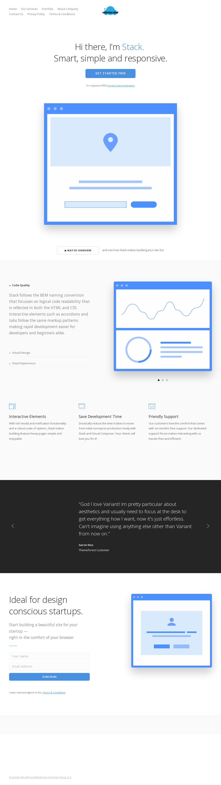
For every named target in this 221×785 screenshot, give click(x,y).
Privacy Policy (36, 14)
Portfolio (47, 9)
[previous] (13, 526)
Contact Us (16, 14)
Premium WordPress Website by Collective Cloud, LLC (40, 777)
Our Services (29, 9)
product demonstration (121, 85)
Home (13, 9)
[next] (208, 526)
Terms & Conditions (62, 14)
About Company (67, 9)
